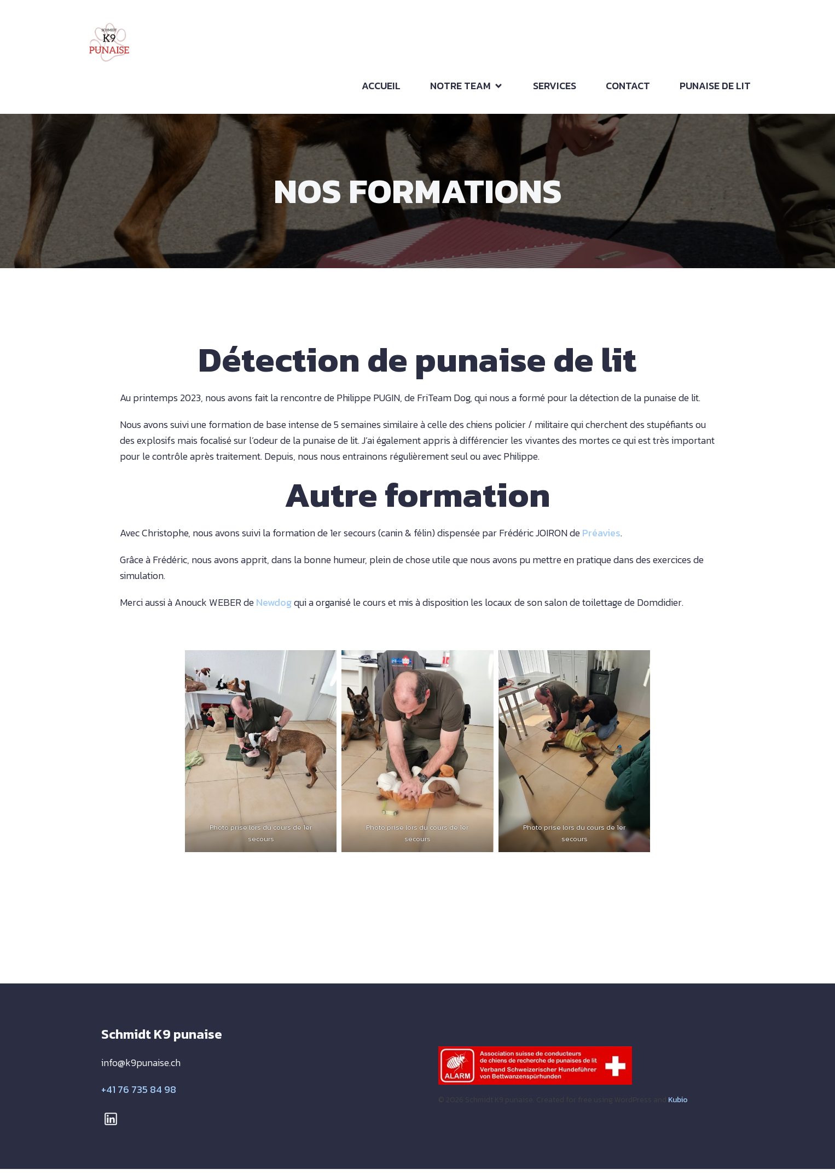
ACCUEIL (381, 89)
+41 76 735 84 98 (138, 1096)
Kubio (678, 1106)
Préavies (600, 539)
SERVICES (554, 89)
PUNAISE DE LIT (715, 89)
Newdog (274, 608)
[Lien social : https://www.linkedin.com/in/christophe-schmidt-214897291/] (115, 1124)
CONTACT (628, 89)
